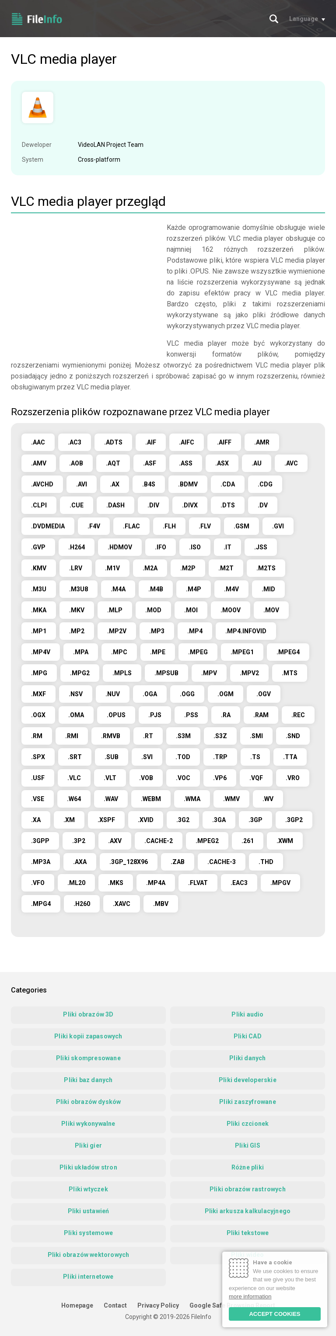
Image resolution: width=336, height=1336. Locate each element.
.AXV (115, 840)
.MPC (119, 652)
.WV (267, 798)
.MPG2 (80, 673)
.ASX (222, 463)
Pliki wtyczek (88, 1189)
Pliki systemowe (88, 1232)
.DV (263, 505)
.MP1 (38, 631)
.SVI (147, 756)
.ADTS (113, 442)
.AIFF (224, 442)
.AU (257, 463)
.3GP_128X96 (128, 861)
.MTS (290, 673)
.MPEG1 (242, 652)
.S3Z (220, 735)
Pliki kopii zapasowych (88, 1036)
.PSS (191, 714)
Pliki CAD (248, 1036)
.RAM (261, 714)
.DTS (227, 505)
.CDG (265, 484)
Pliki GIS (247, 1145)
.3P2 (78, 840)
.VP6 (220, 777)
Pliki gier (88, 1145)
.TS (255, 756)
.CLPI (39, 505)
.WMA (192, 798)
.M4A (118, 589)
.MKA (38, 610)
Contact (115, 1305)
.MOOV (230, 610)
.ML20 (76, 882)
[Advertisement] (84, 283)
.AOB (76, 463)
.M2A (150, 568)
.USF (38, 777)
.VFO (38, 882)
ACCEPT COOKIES (274, 1314)
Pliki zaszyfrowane (247, 1101)
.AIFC (186, 442)
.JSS (260, 547)
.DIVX (190, 505)
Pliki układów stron (88, 1167)
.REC (298, 714)
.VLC (74, 777)
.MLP (114, 610)
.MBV (160, 903)
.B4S (148, 484)
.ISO (195, 547)
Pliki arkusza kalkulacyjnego (248, 1211)
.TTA (290, 756)
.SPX (38, 756)
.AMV (38, 463)
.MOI (191, 610)
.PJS (154, 714)
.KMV (38, 568)
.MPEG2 (207, 840)
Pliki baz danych (88, 1079)
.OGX (38, 714)
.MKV (76, 610)
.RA (226, 714)
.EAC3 (239, 882)
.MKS (115, 882)
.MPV (209, 673)
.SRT (75, 756)
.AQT (113, 463)
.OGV (263, 694)
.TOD (182, 756)
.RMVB (110, 735)
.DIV (153, 505)
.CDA (227, 484)
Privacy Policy (158, 1305)
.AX (114, 484)
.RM (36, 735)
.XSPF (106, 819)
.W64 (74, 798)
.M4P (193, 589)
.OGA (150, 694)
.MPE (157, 652)
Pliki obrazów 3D (88, 1014)
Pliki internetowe (88, 1276)
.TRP (220, 756)
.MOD (153, 610)
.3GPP (40, 840)
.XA (36, 819)
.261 (248, 840)
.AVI (81, 484)
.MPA (80, 652)
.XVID (146, 819)
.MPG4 (41, 903)
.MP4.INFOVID (245, 631)
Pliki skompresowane (88, 1058)
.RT (148, 735)
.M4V (231, 589)
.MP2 (76, 631)
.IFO (160, 547)
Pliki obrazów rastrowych (248, 1189)
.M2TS (266, 568)
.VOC (183, 777)
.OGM (225, 694)
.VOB (146, 777)
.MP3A (40, 861)
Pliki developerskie (247, 1079)
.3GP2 (294, 819)
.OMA (76, 714)
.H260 (82, 903)
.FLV (205, 526)
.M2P (188, 568)
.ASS (185, 463)
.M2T (226, 568)
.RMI (71, 735)
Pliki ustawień (88, 1211)
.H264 (76, 547)
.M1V (112, 568)
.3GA (219, 819)
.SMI (256, 735)
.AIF (150, 442)
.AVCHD (42, 484)
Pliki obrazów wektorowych (89, 1254)
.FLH (169, 526)
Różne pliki (247, 1167)
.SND (293, 735)
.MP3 (156, 631)
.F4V (94, 526)
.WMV (231, 798)
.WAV (111, 798)
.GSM (241, 526)
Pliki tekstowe (248, 1232)
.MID (268, 589)
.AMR (262, 442)
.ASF (149, 463)
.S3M (183, 735)
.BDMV (188, 484)
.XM (69, 819)
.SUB (112, 756)
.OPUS (116, 714)
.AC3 (74, 442)
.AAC (38, 442)
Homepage (77, 1305)
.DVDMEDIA (48, 526)
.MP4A (155, 882)
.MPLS (122, 673)
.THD (266, 861)
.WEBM (151, 798)
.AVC (291, 463)
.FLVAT (198, 882)
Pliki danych (247, 1058)
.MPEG (198, 652)
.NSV (76, 694)
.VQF (256, 777)
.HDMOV (120, 547)
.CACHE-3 (221, 861)
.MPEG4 (288, 652)
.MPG (39, 673)
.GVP (38, 547)
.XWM (284, 840)
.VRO (293, 777)
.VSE (37, 798)
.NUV (112, 694)
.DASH (115, 505)
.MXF (38, 694)
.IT (227, 547)
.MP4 (195, 631)
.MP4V (40, 652)
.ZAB (178, 861)
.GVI (278, 526)
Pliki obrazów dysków (88, 1101)
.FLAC (131, 526)
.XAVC (121, 903)
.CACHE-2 (158, 840)
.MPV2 (249, 673)
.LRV (75, 568)
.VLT (110, 777)
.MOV (271, 610)
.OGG (187, 694)
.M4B (155, 589)
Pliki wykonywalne (88, 1123)
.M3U (38, 589)
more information (250, 1296)
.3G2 (182, 819)
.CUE (77, 505)
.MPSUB (166, 673)
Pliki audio (247, 1014)
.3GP (255, 819)
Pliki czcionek (248, 1123)
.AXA (80, 861)
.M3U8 (78, 589)
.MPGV (280, 882)
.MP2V (116, 631)
